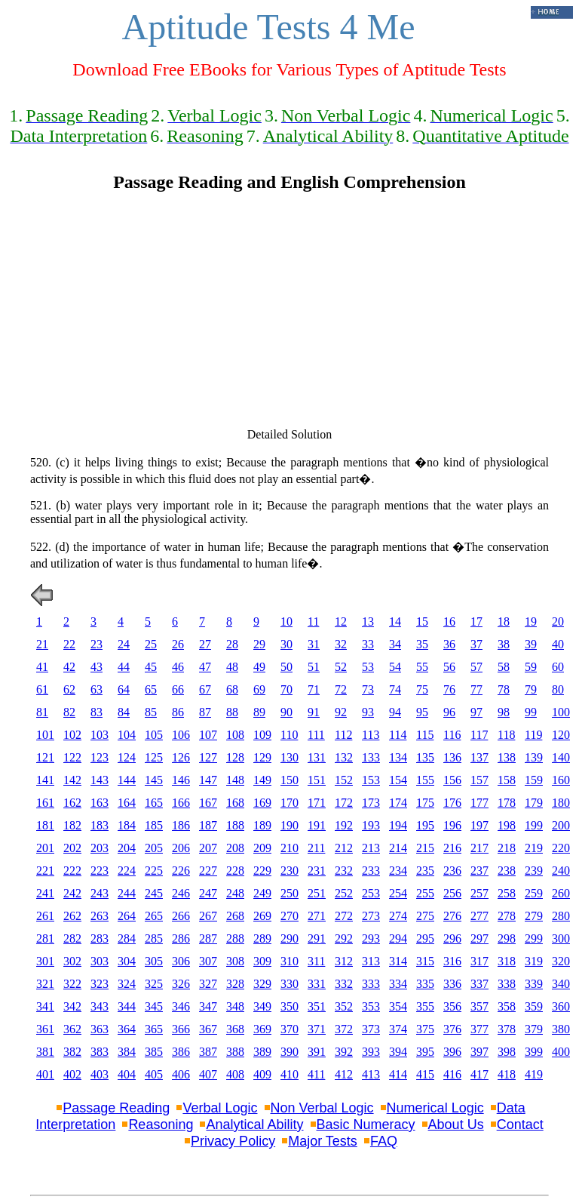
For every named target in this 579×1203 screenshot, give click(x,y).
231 (317, 870)
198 (507, 825)
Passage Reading (116, 1107)
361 (45, 1029)
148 (235, 780)
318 (507, 961)
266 (181, 915)
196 (452, 825)
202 (72, 847)
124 (127, 757)
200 (561, 825)
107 (208, 734)
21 (42, 644)
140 (561, 757)
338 (507, 983)
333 (371, 983)
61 (42, 689)
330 (289, 983)
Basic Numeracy (366, 1124)
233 (371, 870)
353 (371, 1006)
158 (507, 780)
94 (395, 712)
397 (479, 1051)
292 (344, 938)
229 (262, 870)
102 (72, 734)
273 (371, 915)
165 (154, 802)
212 (344, 847)
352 (344, 1006)
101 (45, 734)
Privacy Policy (233, 1141)
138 (507, 757)
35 (422, 644)
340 (561, 983)
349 (262, 1006)
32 (341, 644)
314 (398, 961)
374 (398, 1029)
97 (476, 712)
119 (533, 734)
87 (205, 712)
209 (262, 847)
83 (96, 712)
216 (452, 847)
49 (259, 666)
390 (289, 1051)
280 (561, 915)
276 (452, 915)
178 (507, 802)
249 (262, 893)
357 (479, 1006)
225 (154, 870)
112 (343, 734)
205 (154, 847)
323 (99, 983)
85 (151, 712)
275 (425, 915)
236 (452, 870)
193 (371, 825)
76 (449, 689)
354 (398, 1006)
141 (45, 780)
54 (395, 666)
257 (479, 893)
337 (479, 983)
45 (151, 666)
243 (99, 893)
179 (534, 802)
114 (397, 734)
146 (181, 780)
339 (534, 983)
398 (507, 1051)
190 (289, 825)
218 (507, 847)
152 (344, 780)
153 (371, 780)
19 (531, 621)
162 (72, 802)
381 (45, 1051)
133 (371, 757)
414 (398, 1074)
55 (422, 666)
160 (561, 780)
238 (507, 870)
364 (127, 1029)
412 (344, 1074)
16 (449, 621)
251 (317, 893)
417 (479, 1074)
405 (154, 1074)
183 (99, 825)
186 (181, 825)
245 (154, 893)
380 (561, 1029)
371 (317, 1029)
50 (286, 666)
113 (370, 734)
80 (558, 689)
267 (208, 915)
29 (259, 644)
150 (289, 780)
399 (534, 1051)
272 (344, 915)
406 (181, 1074)
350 (289, 1006)
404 (127, 1074)
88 (232, 712)
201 (45, 847)
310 (289, 961)
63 (96, 689)
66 (178, 689)
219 (534, 847)
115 (424, 734)
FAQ (383, 1141)
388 (235, 1051)
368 (235, 1029)
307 (208, 961)
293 (371, 938)
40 (558, 644)
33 (368, 644)
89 (259, 712)
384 (127, 1051)
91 (314, 712)
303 (99, 961)
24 (124, 644)
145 (154, 780)
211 (316, 847)
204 (127, 847)
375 (425, 1029)
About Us (456, 1124)
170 (289, 802)
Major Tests (322, 1141)
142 (72, 780)
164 (127, 802)
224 (127, 870)
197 (479, 825)
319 (534, 961)
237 (479, 870)
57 (476, 666)
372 (344, 1029)
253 (371, 893)
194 (398, 825)
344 (127, 1006)
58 (504, 666)
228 (235, 870)
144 (127, 780)
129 (262, 757)
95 (422, 712)
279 (534, 915)
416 (452, 1074)
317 (479, 961)
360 (561, 1006)
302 (72, 961)
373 (371, 1029)
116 (452, 734)
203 (99, 847)
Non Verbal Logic (322, 1107)
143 (99, 780)
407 (208, 1074)
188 (235, 825)
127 (208, 757)
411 (316, 1074)
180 (561, 802)
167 (208, 802)
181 (45, 825)
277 (479, 915)
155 (425, 780)
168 (235, 802)
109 (262, 734)
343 (99, 1006)
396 (452, 1051)
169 (262, 802)
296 (452, 938)
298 (507, 938)
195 (425, 825)
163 (99, 802)
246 (181, 893)
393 (371, 1051)
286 (181, 938)
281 (45, 938)
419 (534, 1074)
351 (317, 1006)
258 (507, 893)
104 (127, 734)
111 (316, 734)
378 (507, 1029)
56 (449, 666)
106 (181, 734)
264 (127, 915)
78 (504, 689)
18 (504, 621)
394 (398, 1051)
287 (208, 938)
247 (208, 893)
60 (558, 666)
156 (452, 780)
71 (314, 689)
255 (425, 893)
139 (534, 757)
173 (371, 802)
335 (425, 983)
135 (425, 757)
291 (317, 938)
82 (69, 712)
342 (72, 1006)
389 (262, 1051)
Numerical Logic (435, 1107)
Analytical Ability (254, 1124)
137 (479, 757)
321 (45, 983)
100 (561, 712)
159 (534, 780)
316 (452, 961)
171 (317, 802)
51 (314, 666)
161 (45, 802)
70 (286, 689)
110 (289, 734)
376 (452, 1029)
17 (476, 621)
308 (235, 961)
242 (72, 893)
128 (235, 757)
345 (154, 1006)
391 (317, 1051)
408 (235, 1074)
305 (154, 961)
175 (425, 802)
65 (151, 689)
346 (181, 1006)
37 (476, 644)
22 (69, 644)
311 (316, 961)
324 (127, 983)
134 (398, 757)
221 (45, 870)
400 (561, 1051)
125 (154, 757)
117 (479, 734)
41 (42, 666)
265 (154, 915)
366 (181, 1029)
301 (45, 961)
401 (45, 1074)
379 (534, 1029)
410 (289, 1074)
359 (534, 1006)
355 (425, 1006)
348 (235, 1006)
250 (289, 893)
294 (398, 938)
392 (344, 1051)
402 (72, 1074)
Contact (520, 1124)
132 (344, 757)
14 (395, 621)
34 (395, 644)
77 (476, 689)
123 (99, 757)
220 (561, 847)
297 (479, 938)
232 (344, 870)
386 (181, 1051)
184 (127, 825)
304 (127, 961)
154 (398, 780)
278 (507, 915)
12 (341, 621)
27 (205, 644)
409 (262, 1074)
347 (208, 1006)
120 (561, 734)
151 (317, 780)
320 (561, 961)
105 (154, 734)
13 (368, 621)
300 (561, 938)
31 (314, 644)
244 (127, 893)
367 (208, 1029)
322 (72, 983)
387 (208, 1051)
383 (99, 1051)
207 (208, 847)
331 (317, 983)
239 (534, 870)
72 (341, 689)
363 (99, 1029)
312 (344, 961)
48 (232, 666)
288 (235, 938)
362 (72, 1029)
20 (558, 621)
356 (452, 1006)
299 (534, 938)
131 (317, 757)
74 (395, 689)
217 (479, 847)
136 (452, 757)
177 (479, 802)
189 (262, 825)
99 (531, 712)
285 (154, 938)
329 (262, 983)
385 (154, 1051)
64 (124, 689)
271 (317, 915)
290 (289, 938)
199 (534, 825)
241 (45, 893)
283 (99, 938)
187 (208, 825)
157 (479, 780)
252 (344, 893)
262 (72, 915)
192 (344, 825)
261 (45, 915)
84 (124, 712)
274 (398, 915)
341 (45, 1006)
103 (99, 734)
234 (398, 870)
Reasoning (160, 1124)
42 (69, 666)
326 (181, 983)
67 (205, 689)
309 (262, 961)
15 (422, 621)
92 (341, 712)
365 (154, 1029)
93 (368, 712)
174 (398, 802)
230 (289, 870)
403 (99, 1074)
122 (72, 757)
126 (181, 757)
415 (425, 1074)
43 (96, 666)
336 (452, 983)
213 (371, 847)
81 (42, 712)
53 (368, 666)
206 (181, 847)
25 (151, 644)
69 (259, 689)
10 (286, 621)
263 (99, 915)
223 (99, 870)
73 (368, 689)
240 (561, 870)
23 (96, 644)
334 (398, 983)
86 (178, 712)
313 (371, 961)
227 (208, 870)
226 (181, 870)
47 (205, 666)
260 (561, 893)
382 (72, 1051)
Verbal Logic (219, 1107)
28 (232, 644)
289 (262, 938)
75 (422, 689)
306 (181, 961)
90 (286, 712)
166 (181, 802)
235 (425, 870)
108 (235, 734)
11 (313, 621)
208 (235, 847)
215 (425, 847)
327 (208, 983)
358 (507, 1006)
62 (69, 689)
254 (398, 893)
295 (425, 938)
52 (341, 666)
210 (289, 847)
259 (534, 893)
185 (154, 825)
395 (425, 1051)
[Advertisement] (289, 310)
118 (506, 734)
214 (398, 847)
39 (531, 644)
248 (235, 893)
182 (72, 825)
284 (127, 938)
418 (507, 1074)
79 (531, 689)
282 (72, 938)
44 (124, 666)
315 (425, 961)
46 (178, 666)
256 (452, 893)
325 (154, 983)
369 (262, 1029)
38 (504, 644)
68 (232, 689)
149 (262, 780)
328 (235, 983)
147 (208, 780)
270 (289, 915)
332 (344, 983)
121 (45, 757)
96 (449, 712)
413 (371, 1074)
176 (452, 802)
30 (286, 644)
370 (289, 1029)
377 (479, 1029)
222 (72, 870)
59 (531, 666)
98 (504, 712)
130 (289, 757)
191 (317, 825)
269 (262, 915)
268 (235, 915)
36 (449, 644)
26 (178, 644)
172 (344, 802)
